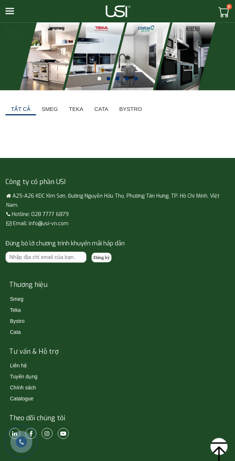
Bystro (17, 321)
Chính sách (23, 387)
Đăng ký (101, 257)
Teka (15, 310)
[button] (99, 78)
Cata (15, 332)
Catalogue (21, 398)
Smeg (17, 299)
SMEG (50, 109)
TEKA (76, 109)
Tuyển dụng (24, 376)
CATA (101, 109)
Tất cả (21, 109)
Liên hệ (18, 365)
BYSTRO (130, 109)
